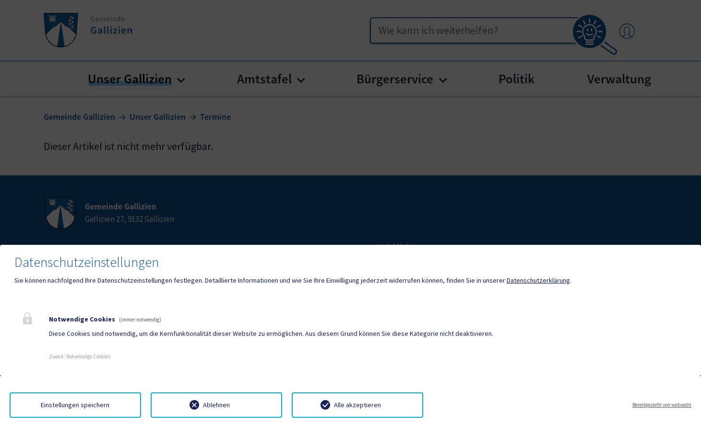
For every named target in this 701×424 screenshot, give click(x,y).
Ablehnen (216, 405)
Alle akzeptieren (357, 405)
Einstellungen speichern (75, 405)
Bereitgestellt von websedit (661, 404)
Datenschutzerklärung (538, 280)
